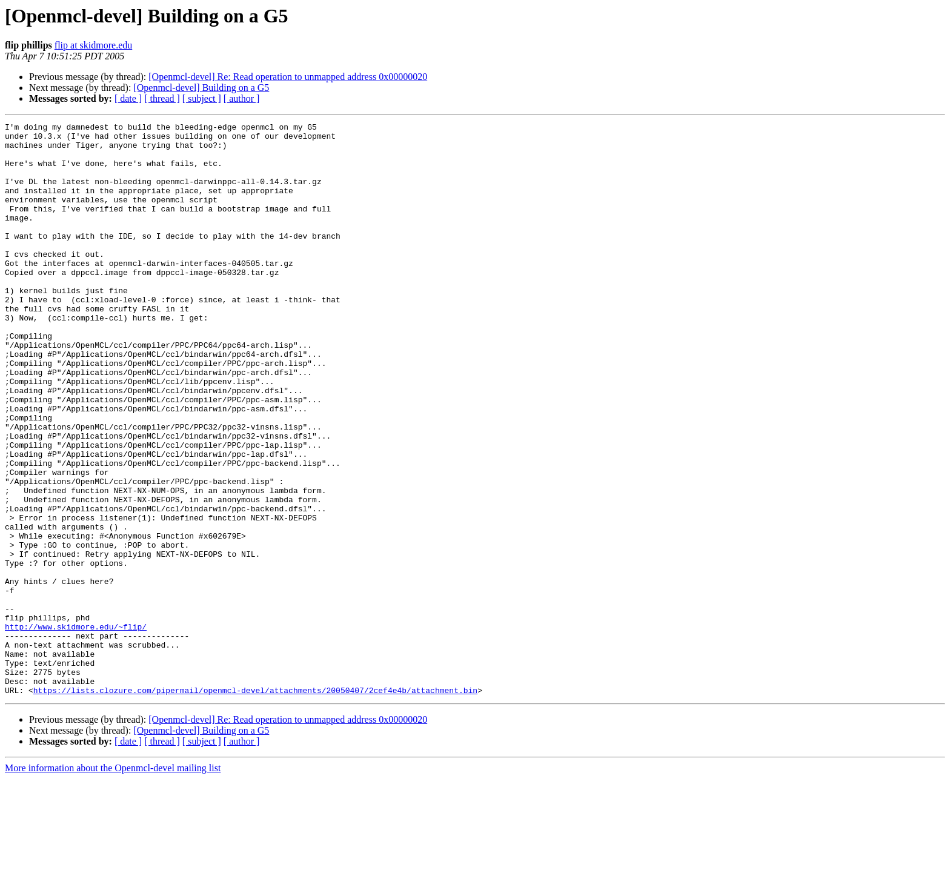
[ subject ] (201, 98)
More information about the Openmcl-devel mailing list (113, 882)
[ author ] (242, 98)
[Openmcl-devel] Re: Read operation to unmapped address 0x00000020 (287, 76)
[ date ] (128, 98)
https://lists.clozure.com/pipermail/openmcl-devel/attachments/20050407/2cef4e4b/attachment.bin (255, 804)
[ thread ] (162, 98)
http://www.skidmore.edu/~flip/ (76, 728)
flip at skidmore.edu (93, 45)
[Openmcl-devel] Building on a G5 (201, 87)
